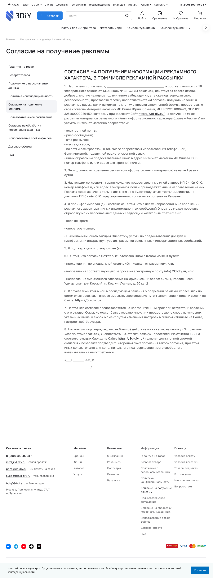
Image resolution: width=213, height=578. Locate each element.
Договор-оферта (20, 146)
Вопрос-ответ (183, 486)
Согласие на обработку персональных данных (24, 127)
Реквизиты (114, 462)
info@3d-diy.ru (175, 271)
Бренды (78, 455)
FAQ (11, 154)
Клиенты (113, 474)
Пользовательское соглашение (30, 117)
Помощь (180, 448)
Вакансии (113, 480)
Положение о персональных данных (28, 85)
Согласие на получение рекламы (25, 106)
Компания (114, 448)
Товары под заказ (185, 468)
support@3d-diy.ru (18, 475)
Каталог (78, 468)
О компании (115, 455)
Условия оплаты (184, 455)
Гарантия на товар (21, 66)
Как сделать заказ (186, 480)
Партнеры (114, 468)
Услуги (77, 474)
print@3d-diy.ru (16, 468)
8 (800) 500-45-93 (192, 4)
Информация (150, 448)
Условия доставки (186, 462)
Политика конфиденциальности (30, 96)
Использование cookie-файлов (29, 138)
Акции (77, 462)
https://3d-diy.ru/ (152, 114)
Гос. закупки (182, 474)
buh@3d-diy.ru (15, 483)
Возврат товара (19, 75)
